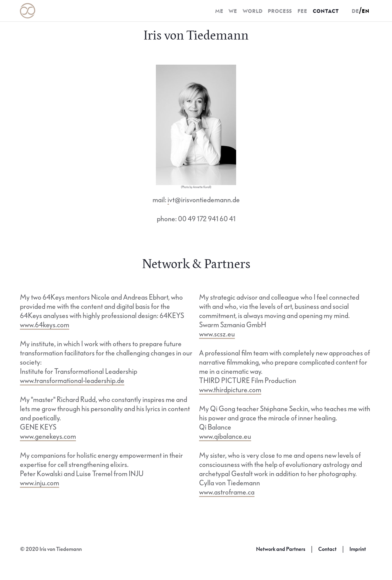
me (219, 10)
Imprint (357, 549)
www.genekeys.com (48, 436)
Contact (327, 549)
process (280, 10)
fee (302, 10)
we (232, 10)
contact (326, 10)
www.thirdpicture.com (230, 390)
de (355, 10)
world (252, 10)
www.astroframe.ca (226, 492)
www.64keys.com (44, 325)
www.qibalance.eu (225, 436)
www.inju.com (39, 483)
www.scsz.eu (217, 334)
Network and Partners (280, 549)
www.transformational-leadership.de (72, 381)
